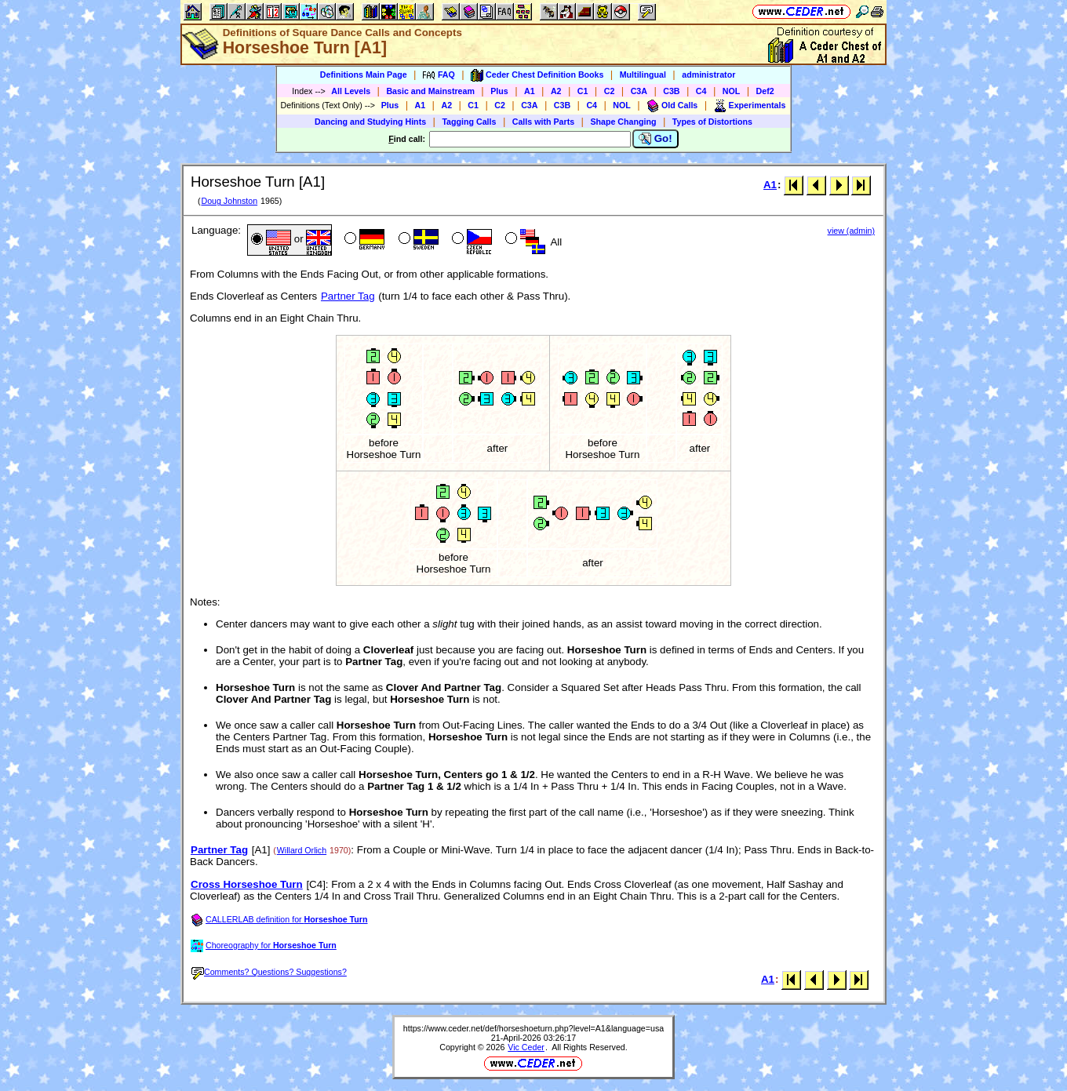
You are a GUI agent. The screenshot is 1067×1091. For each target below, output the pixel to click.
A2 (556, 91)
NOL (732, 91)
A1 (529, 91)
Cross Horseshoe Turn (247, 884)
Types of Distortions (712, 121)
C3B (671, 91)
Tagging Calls (469, 121)
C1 (582, 91)
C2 (609, 91)
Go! (655, 139)
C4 (701, 91)
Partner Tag (348, 296)
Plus (499, 91)
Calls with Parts (543, 121)
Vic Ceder (526, 1047)
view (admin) (851, 230)
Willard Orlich (301, 850)
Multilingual (643, 74)
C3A (639, 91)
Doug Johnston (229, 200)
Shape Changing (623, 121)
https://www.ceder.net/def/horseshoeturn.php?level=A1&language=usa (533, 1028)
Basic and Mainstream (430, 91)
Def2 (765, 91)
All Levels (350, 91)
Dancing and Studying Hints (370, 121)
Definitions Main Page (363, 74)
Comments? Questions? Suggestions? (269, 971)
